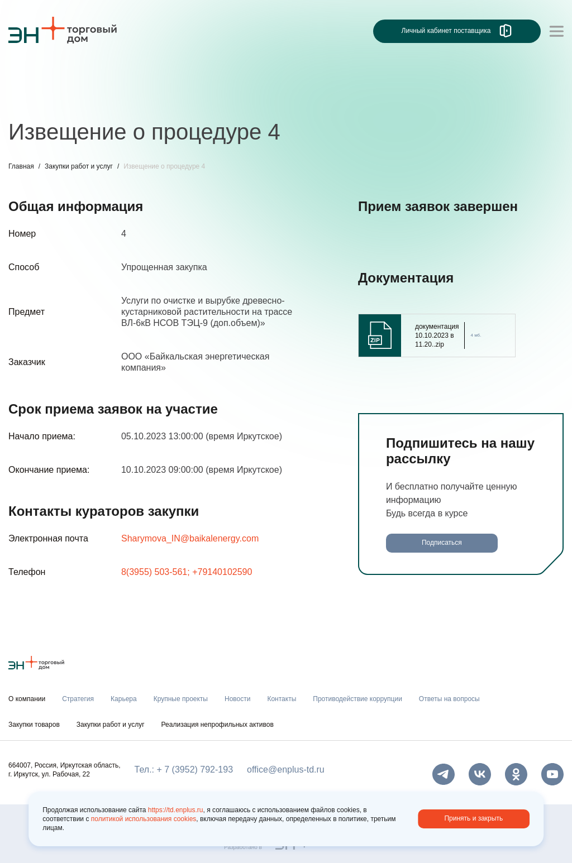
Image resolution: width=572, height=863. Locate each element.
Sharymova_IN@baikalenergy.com (190, 538)
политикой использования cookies (144, 819)
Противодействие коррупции (357, 699)
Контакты (281, 699)
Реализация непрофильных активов (217, 724)
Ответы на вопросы (449, 699)
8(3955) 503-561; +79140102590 (186, 572)
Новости (237, 699)
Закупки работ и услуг (79, 166)
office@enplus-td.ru (286, 769)
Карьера (124, 699)
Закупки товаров (34, 724)
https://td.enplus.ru (175, 810)
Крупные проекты (181, 699)
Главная (21, 166)
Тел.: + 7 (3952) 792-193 (184, 769)
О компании (26, 699)
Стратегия (78, 699)
